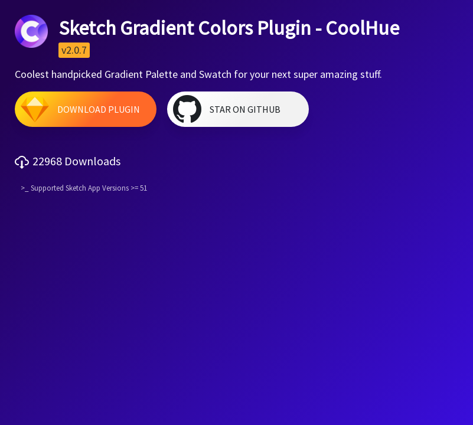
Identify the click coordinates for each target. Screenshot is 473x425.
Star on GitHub (245, 109)
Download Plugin (98, 109)
